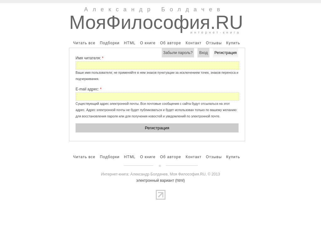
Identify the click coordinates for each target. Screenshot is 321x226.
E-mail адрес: (89, 89)
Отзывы (214, 43)
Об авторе (170, 43)
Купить (233, 43)
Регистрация (225, 53)
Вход (203, 53)
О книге (148, 43)
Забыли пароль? (178, 53)
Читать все (84, 43)
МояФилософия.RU (156, 22)
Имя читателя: (89, 58)
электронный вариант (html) (160, 180)
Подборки (109, 43)
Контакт (194, 43)
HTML (129, 43)
